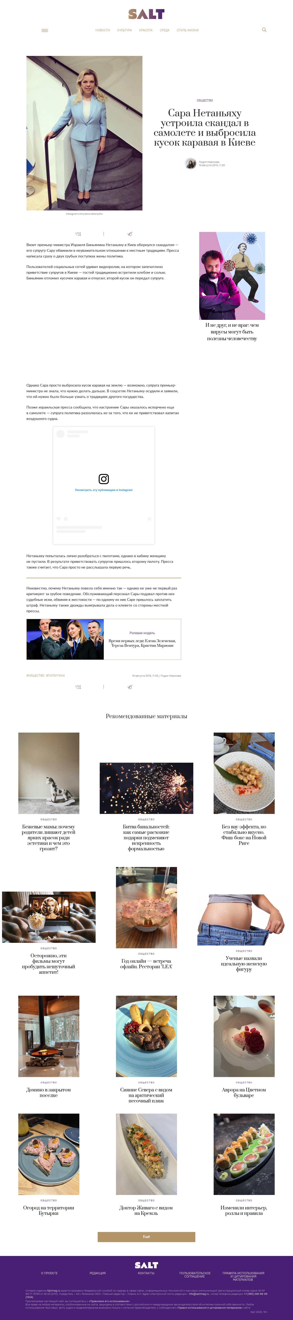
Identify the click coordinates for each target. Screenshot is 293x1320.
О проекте (49, 1273)
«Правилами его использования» (109, 1301)
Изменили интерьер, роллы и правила (244, 1211)
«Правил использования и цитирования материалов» (210, 1307)
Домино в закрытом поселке (48, 1093)
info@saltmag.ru (199, 1293)
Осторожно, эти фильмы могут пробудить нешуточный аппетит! (48, 964)
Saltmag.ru (53, 1290)
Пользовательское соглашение (195, 1274)
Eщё (146, 1236)
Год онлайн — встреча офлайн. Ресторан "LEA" (146, 964)
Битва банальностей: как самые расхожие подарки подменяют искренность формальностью (146, 838)
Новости (102, 30)
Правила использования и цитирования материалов (244, 1276)
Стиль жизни (188, 30)
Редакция (98, 1273)
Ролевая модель (142, 633)
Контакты (146, 1273)
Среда (164, 30)
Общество (205, 100)
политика (56, 675)
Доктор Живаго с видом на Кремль (146, 1211)
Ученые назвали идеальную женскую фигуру (244, 964)
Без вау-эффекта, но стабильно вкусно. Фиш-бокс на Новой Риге (244, 835)
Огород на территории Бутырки (48, 1211)
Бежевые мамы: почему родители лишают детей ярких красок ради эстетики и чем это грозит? (48, 838)
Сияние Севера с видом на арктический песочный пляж (146, 1095)
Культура (124, 30)
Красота (146, 30)
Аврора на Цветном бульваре (244, 1093)
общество (36, 675)
